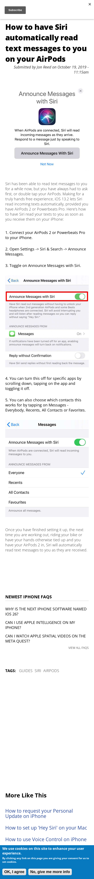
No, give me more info (50, 872)
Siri (38, 670)
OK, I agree (14, 872)
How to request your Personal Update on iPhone (39, 813)
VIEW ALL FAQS (78, 648)
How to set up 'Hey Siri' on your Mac (46, 827)
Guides (26, 670)
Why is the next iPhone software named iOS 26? (46, 611)
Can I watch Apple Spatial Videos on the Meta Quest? (45, 638)
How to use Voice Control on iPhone (46, 839)
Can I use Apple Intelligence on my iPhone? (40, 625)
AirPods (51, 670)
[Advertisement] (47, 733)
